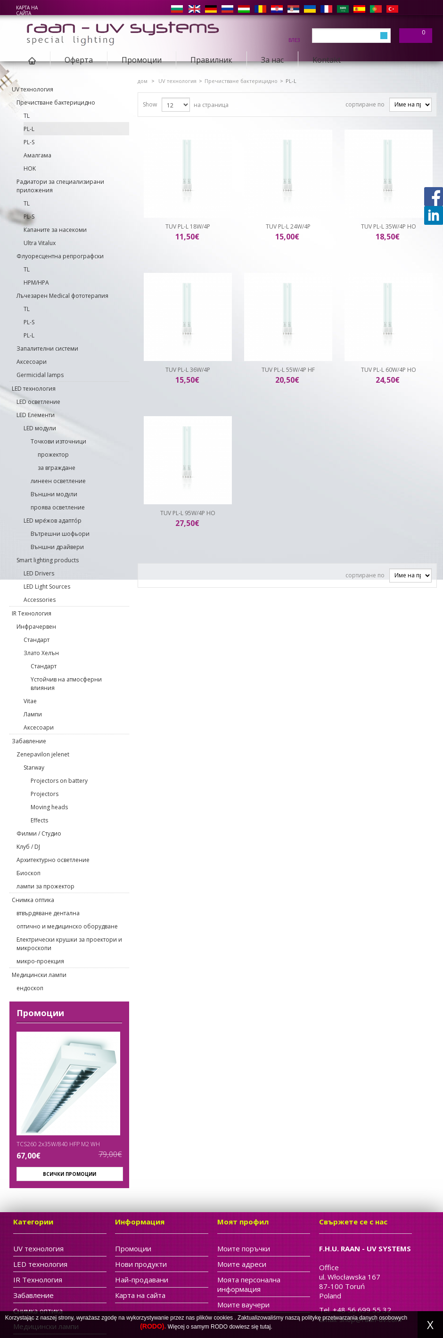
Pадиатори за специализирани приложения (60, 186)
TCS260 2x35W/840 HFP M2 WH (58, 1144)
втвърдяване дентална (48, 913)
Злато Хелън (41, 653)
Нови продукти (141, 1264)
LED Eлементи (35, 415)
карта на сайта (27, 10)
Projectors (44, 794)
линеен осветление (58, 481)
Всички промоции (69, 1174)
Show (150, 104)
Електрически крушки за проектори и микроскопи (69, 944)
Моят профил (243, 1221)
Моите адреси (241, 1264)
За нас (272, 60)
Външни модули (54, 494)
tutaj (265, 1326)
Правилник (211, 60)
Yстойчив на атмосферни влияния (66, 683)
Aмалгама (37, 155)
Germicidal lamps (40, 375)
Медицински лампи (39, 975)
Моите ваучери (243, 1304)
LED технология (34, 389)
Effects (39, 820)
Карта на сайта (140, 1295)
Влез (294, 39)
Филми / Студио (38, 833)
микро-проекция (40, 961)
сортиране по (365, 104)
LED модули (40, 428)
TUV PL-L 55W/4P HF (288, 370)
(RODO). (153, 1326)
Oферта (79, 60)
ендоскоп (29, 988)
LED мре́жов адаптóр (53, 521)
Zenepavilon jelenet (42, 754)
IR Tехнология (31, 613)
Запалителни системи (47, 349)
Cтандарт (36, 640)
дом (143, 80)
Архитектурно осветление (53, 860)
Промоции (142, 60)
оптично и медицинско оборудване (67, 926)
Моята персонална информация (248, 1284)
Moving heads (49, 807)
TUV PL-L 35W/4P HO (388, 226)
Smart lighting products (47, 560)
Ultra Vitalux (40, 243)
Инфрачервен (36, 627)
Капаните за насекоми (55, 230)
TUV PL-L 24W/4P (288, 226)
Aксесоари (31, 362)
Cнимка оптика (33, 900)
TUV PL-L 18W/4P (187, 226)
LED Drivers (39, 573)
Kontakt (326, 60)
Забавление (29, 741)
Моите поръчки (243, 1248)
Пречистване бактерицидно (55, 103)
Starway (34, 767)
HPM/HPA (36, 283)
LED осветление (38, 402)
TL (27, 116)
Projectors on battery (59, 781)
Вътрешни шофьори (60, 534)
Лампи (33, 714)
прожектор (53, 455)
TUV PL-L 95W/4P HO (187, 513)
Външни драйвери (57, 547)
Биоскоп (28, 873)
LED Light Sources (47, 587)
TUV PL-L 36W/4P (187, 370)
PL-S (29, 142)
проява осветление (58, 507)
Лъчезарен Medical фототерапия (62, 296)
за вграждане (56, 468)
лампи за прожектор (45, 886)
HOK (30, 168)
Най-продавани (141, 1279)
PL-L (29, 129)
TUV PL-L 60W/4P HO (388, 370)
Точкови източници (58, 441)
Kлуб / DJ (28, 847)
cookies (223, 1317)
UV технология (32, 89)
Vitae (30, 701)
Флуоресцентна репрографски (60, 256)
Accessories (40, 600)
